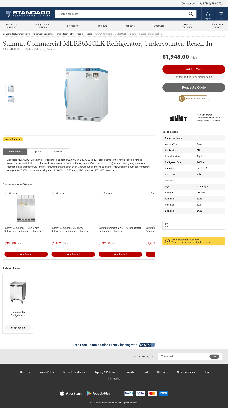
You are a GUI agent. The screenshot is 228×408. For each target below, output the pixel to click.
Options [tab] (37, 151)
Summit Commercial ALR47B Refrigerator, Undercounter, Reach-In (120, 229)
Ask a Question (12, 139)
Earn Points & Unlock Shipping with (114, 345)
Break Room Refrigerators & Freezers (74, 34)
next (155, 224)
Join (214, 356)
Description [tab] (15, 151)
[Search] (125, 14)
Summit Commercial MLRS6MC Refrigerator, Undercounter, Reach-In (70, 229)
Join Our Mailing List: (143, 356)
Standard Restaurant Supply (15, 34)
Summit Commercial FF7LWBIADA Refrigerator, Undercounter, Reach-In (23, 229)
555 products (18, 327)
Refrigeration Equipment (42, 34)
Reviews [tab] (58, 151)
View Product (26, 254)
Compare (51, 49)
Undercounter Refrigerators (18, 314)
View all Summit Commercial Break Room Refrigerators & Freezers (209, 118)
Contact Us (188, 3)
